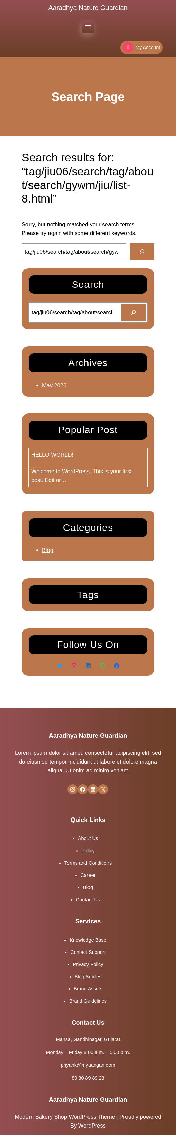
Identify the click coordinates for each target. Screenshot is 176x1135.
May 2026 (54, 385)
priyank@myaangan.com (88, 1065)
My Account (141, 47)
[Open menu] (88, 27)
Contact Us (88, 899)
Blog (47, 550)
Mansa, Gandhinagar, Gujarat (88, 1039)
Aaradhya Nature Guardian (88, 8)
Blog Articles (88, 976)
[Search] (142, 251)
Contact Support (87, 952)
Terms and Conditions (88, 863)
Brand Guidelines (88, 1001)
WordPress (92, 1125)
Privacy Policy (88, 964)
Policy (88, 850)
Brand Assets (88, 989)
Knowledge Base (88, 940)
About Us (88, 838)
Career (87, 875)
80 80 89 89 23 (88, 1078)
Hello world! (52, 454)
